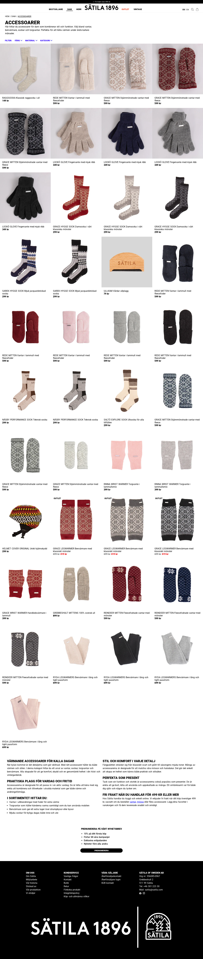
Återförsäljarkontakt (111, 876)
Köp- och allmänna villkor (76, 896)
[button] (18, 40)
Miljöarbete (31, 879)
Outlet (125, 9)
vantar (133, 802)
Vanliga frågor (71, 876)
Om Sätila (31, 876)
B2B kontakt (108, 883)
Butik (66, 883)
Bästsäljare (56, 9)
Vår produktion (33, 889)
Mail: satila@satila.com (151, 889)
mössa (140, 802)
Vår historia (31, 883)
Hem (7, 16)
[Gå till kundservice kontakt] (194, 950)
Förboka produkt (72, 889)
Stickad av (31, 886)
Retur (66, 886)
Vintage (138, 9)
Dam (69, 9)
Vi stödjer (30, 893)
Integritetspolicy (72, 893)
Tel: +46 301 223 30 (149, 886)
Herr (78, 9)
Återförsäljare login (111, 879)
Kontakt (67, 879)
